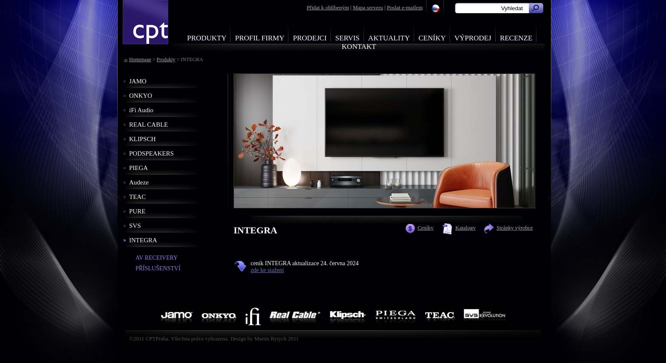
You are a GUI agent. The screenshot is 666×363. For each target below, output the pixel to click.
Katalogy (465, 227)
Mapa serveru (368, 7)
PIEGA (138, 167)
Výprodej (472, 38)
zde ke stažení (267, 270)
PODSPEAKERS (151, 153)
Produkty (207, 38)
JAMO (138, 81)
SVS (135, 225)
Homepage (140, 59)
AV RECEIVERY (156, 258)
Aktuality (389, 38)
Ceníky (432, 38)
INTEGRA (143, 240)
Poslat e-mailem (405, 7)
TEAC (137, 196)
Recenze (516, 38)
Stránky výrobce (515, 227)
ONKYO (140, 95)
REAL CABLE (148, 124)
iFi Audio (141, 110)
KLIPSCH (142, 139)
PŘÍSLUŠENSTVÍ (158, 268)
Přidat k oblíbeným (328, 7)
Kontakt (359, 47)
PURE (137, 211)
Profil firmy (259, 38)
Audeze (139, 182)
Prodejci (310, 38)
